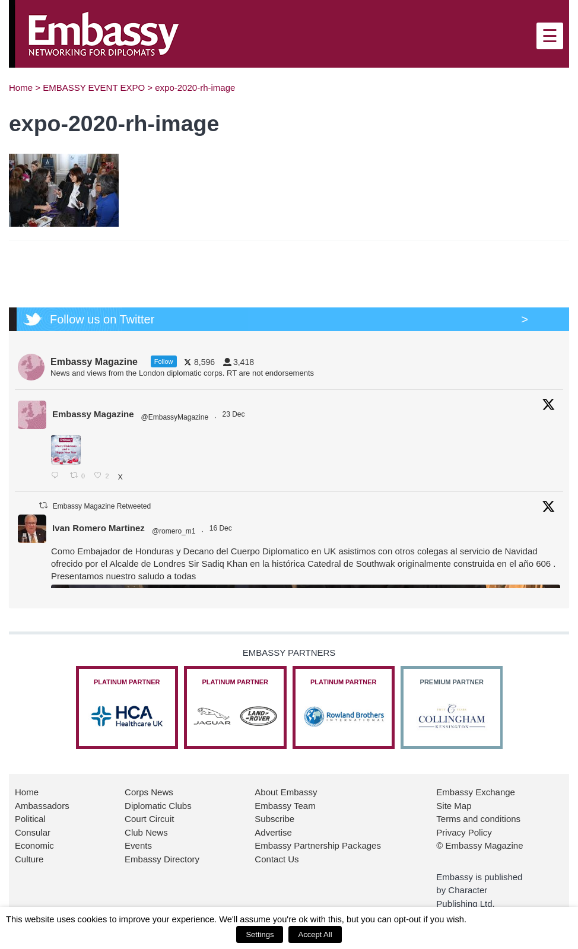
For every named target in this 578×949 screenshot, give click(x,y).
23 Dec (234, 414)
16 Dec (221, 528)
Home (21, 87)
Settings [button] (260, 934)
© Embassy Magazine (479, 845)
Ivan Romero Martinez (98, 528)
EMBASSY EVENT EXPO (94, 87)
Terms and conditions (478, 819)
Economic (34, 845)
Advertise (273, 832)
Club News (146, 832)
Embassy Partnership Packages (318, 845)
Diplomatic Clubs (158, 806)
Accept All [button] (315, 934)
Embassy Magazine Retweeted (102, 506)
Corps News (149, 792)
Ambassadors (42, 806)
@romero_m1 (174, 531)
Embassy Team (285, 806)
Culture (29, 859)
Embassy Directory (162, 859)
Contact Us (276, 859)
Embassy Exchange (475, 792)
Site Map (453, 806)
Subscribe (274, 819)
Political (30, 819)
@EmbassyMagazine (175, 417)
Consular (32, 832)
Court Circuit (149, 819)
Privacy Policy (463, 832)
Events (138, 845)
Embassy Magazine (93, 414)
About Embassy (286, 792)
